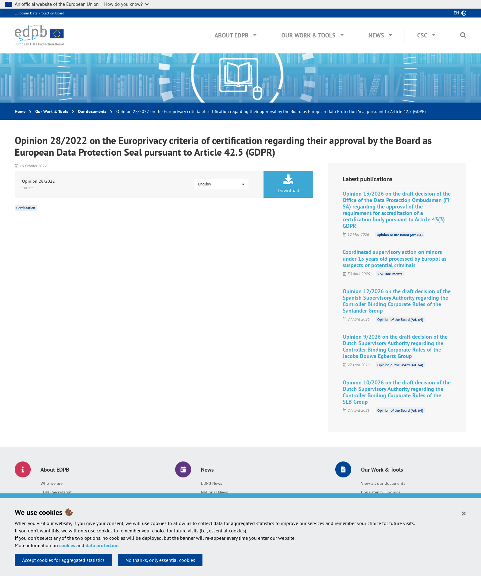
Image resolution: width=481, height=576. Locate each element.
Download (288, 183)
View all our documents (383, 483)
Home (20, 111)
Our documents (92, 111)
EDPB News (211, 483)
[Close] (463, 513)
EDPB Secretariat (56, 492)
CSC (422, 35)
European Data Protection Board (39, 13)
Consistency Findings (381, 492)
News (376, 35)
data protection (102, 545)
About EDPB (231, 35)
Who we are (51, 483)
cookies (67, 545)
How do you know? (126, 4)
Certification (25, 207)
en (456, 13)
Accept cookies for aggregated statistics (63, 560)
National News (214, 492)
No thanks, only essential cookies (160, 560)
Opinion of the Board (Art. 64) (400, 234)
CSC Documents (390, 273)
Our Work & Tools (308, 35)
